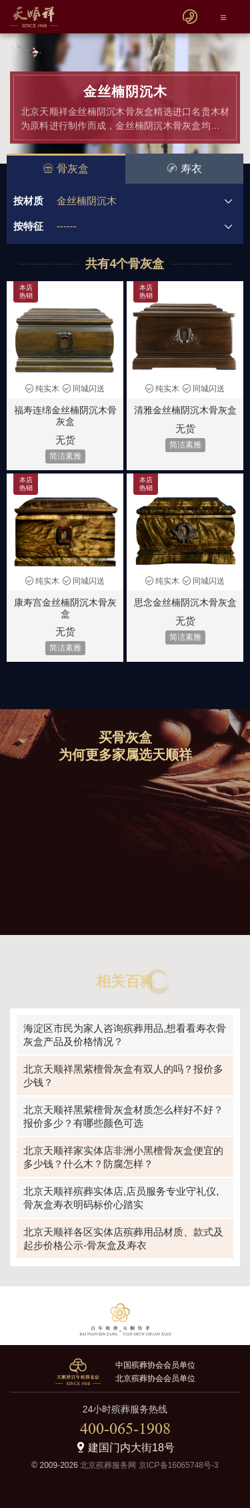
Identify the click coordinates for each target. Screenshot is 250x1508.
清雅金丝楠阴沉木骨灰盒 (185, 410)
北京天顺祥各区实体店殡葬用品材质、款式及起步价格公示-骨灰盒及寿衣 (123, 1238)
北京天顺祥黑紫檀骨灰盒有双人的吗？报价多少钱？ (123, 1075)
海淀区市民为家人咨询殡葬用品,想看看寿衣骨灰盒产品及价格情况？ (124, 1034)
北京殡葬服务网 (108, 1465)
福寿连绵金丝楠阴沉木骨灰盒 (65, 416)
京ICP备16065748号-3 (179, 1465)
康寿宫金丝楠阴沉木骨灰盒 (65, 608)
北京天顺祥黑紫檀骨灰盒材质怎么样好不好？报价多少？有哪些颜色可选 (123, 1116)
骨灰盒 (66, 169)
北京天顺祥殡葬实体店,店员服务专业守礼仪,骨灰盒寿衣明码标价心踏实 (121, 1197)
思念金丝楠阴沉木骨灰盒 (185, 602)
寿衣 (184, 169)
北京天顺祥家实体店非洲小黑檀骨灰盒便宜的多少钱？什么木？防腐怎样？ (123, 1157)
